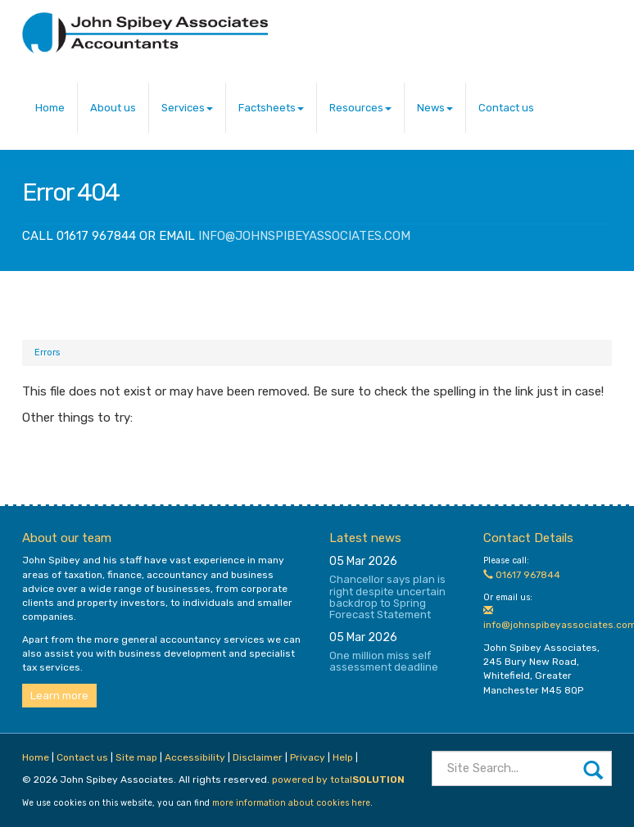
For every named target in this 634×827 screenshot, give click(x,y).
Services (187, 108)
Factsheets (271, 108)
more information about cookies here (291, 803)
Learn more (59, 695)
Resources (360, 108)
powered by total (338, 779)
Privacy (307, 757)
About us (113, 108)
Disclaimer (258, 757)
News (435, 108)
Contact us (506, 108)
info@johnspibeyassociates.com (304, 235)
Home (50, 108)
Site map (136, 757)
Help (343, 757)
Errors (47, 352)
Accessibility (195, 757)
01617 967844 (521, 575)
